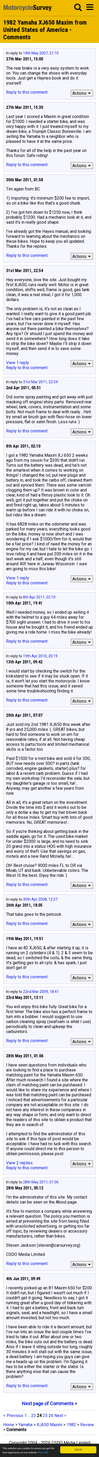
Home (8, 1424)
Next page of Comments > (49, 1403)
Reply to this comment (27, 92)
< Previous (13, 1415)
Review (87, 1424)
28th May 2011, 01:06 (41, 1182)
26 (51, 1415)
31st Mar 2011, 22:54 (40, 382)
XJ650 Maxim (49, 1424)
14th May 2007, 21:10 (41, 53)
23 (33, 1415)
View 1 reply (17, 362)
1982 (71, 1424)
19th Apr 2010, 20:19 (40, 656)
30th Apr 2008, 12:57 (40, 899)
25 (45, 1415)
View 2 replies (19, 1162)
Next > (60, 1415)
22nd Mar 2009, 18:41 (41, 992)
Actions (82, 93)
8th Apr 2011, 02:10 (39, 597)
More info (42, 1452)
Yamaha (25, 1424)
